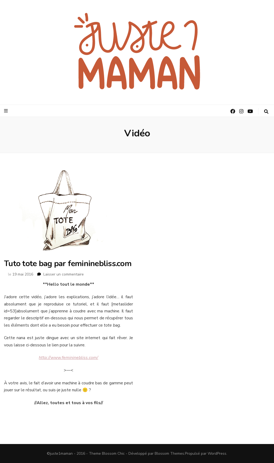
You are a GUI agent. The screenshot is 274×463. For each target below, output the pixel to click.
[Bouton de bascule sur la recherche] (266, 111)
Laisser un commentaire (63, 274)
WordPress (217, 453)
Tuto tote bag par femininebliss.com (67, 263)
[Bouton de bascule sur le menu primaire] (6, 111)
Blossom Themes (169, 453)
